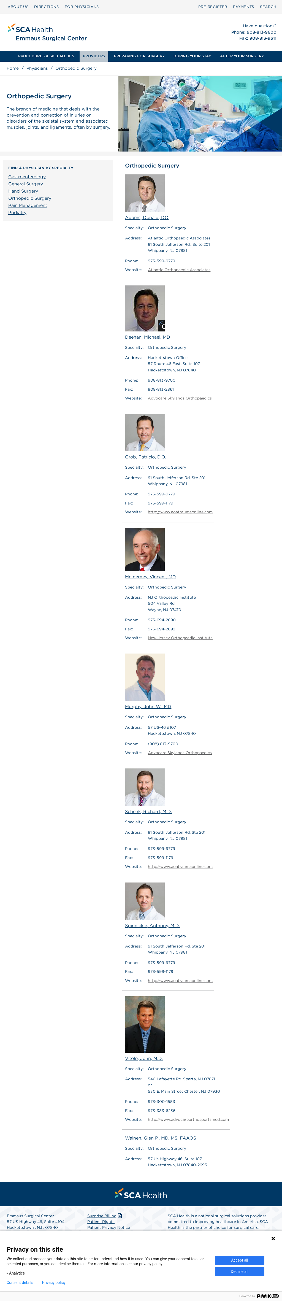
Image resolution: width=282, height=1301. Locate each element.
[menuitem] (18, 7)
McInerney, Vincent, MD (150, 553)
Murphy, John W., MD (148, 681)
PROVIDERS (94, 56)
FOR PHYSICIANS (82, 7)
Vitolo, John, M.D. (145, 1028)
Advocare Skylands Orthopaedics (180, 398)
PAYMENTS (243, 7)
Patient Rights (101, 1221)
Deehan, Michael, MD (147, 312)
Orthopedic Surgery (29, 198)
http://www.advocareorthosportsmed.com (188, 1119)
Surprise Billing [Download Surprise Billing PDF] (105, 1216)
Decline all (239, 1271)
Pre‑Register (212, 7)
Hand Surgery (23, 191)
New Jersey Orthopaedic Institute (180, 638)
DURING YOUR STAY (192, 56)
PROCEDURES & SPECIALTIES (46, 56)
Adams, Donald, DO (147, 197)
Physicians (37, 68)
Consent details (20, 1282)
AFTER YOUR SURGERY (242, 56)
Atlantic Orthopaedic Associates (179, 270)
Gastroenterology (27, 176)
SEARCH (268, 7)
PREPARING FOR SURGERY (139, 56)
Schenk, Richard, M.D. (148, 791)
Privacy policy (54, 1282)
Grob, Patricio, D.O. (145, 437)
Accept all (239, 1260)
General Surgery (25, 184)
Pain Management (27, 205)
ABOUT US (18, 7)
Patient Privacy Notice (108, 1227)
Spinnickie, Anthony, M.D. (152, 905)
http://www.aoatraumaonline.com (180, 512)
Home (13, 68)
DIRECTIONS (46, 7)
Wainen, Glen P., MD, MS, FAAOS (160, 1138)
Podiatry (17, 212)
